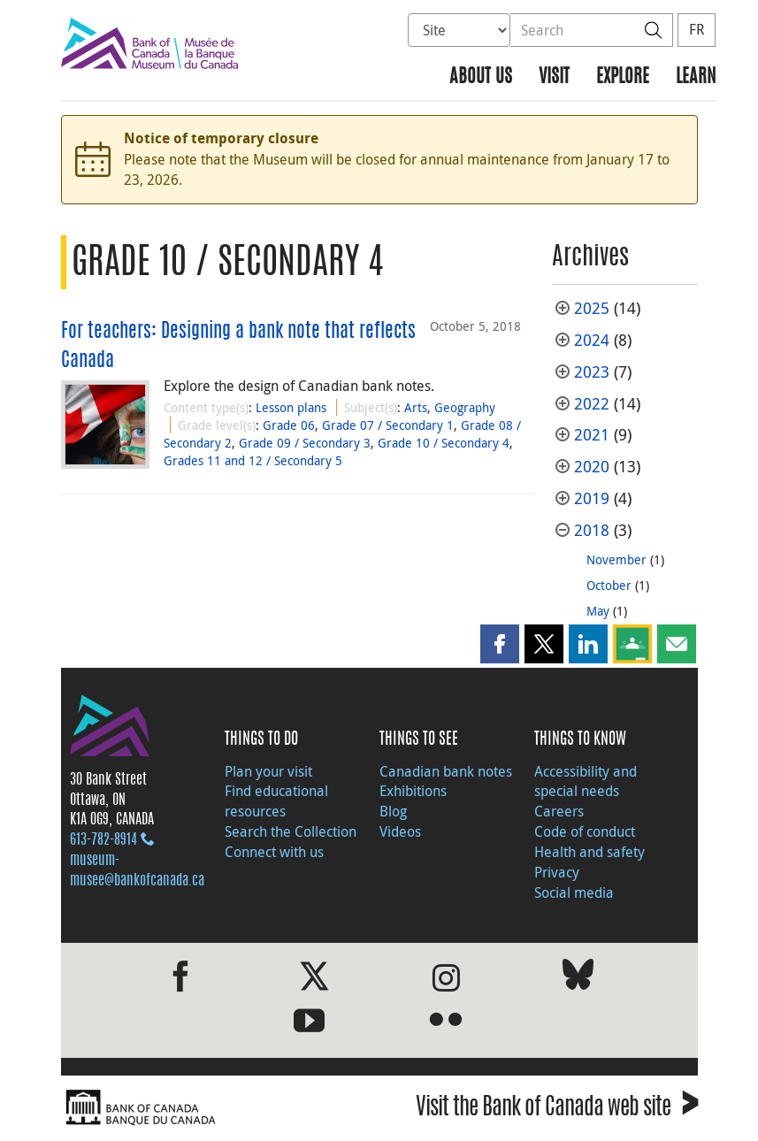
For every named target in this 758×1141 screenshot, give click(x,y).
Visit (554, 77)
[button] (499, 643)
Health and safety (589, 851)
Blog (393, 811)
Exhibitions (413, 790)
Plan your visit (268, 771)
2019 (591, 498)
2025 (591, 308)
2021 (591, 435)
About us (480, 77)
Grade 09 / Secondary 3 (305, 442)
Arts (415, 407)
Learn (696, 77)
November (616, 559)
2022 (591, 404)
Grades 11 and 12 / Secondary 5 (253, 460)
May (597, 610)
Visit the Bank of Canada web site (557, 1109)
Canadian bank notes (445, 771)
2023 (591, 372)
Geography (464, 407)
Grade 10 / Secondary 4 (443, 442)
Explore (622, 77)
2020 (591, 466)
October (609, 585)
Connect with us (274, 851)
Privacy (556, 872)
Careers (559, 811)
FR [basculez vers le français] (696, 29)
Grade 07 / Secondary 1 (388, 425)
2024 (591, 340)
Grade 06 (289, 425)
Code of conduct (584, 831)
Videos (400, 831)
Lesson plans (291, 407)
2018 (591, 530)
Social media (574, 892)
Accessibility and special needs (585, 781)
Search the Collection (290, 831)
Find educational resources (276, 801)
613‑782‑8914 (103, 840)
